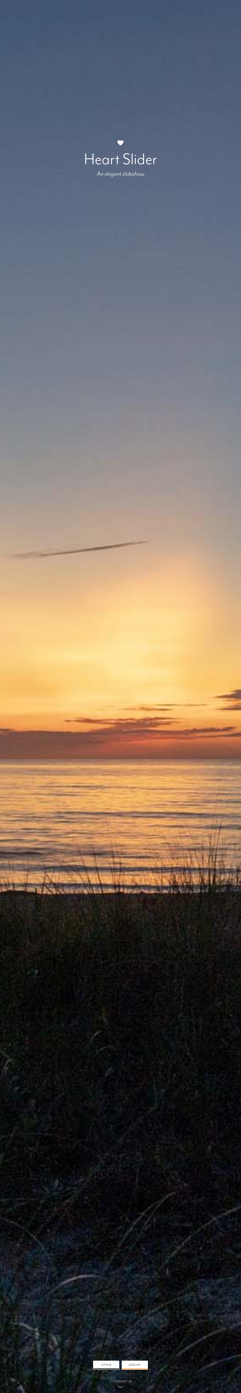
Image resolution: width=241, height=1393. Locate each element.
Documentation (120, 1381)
